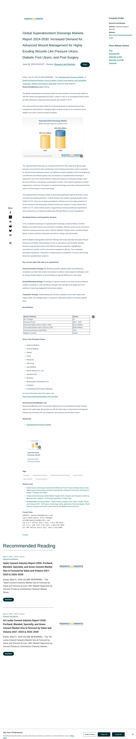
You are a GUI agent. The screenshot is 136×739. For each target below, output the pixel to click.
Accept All (118, 736)
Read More (8, 599)
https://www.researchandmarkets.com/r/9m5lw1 (40, 397)
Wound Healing (27, 479)
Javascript (112, 63)
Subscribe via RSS (115, 57)
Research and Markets (64, 64)
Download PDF (114, 54)
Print (110, 51)
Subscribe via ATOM (116, 60)
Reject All (104, 736)
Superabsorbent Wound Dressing (60, 475)
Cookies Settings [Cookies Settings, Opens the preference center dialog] (90, 736)
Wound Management (42, 479)
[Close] (133, 736)
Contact (25, 535)
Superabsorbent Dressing (40, 475)
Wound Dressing (77, 475)
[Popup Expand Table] (93, 316)
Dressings (26, 475)
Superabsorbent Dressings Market (39, 425)
